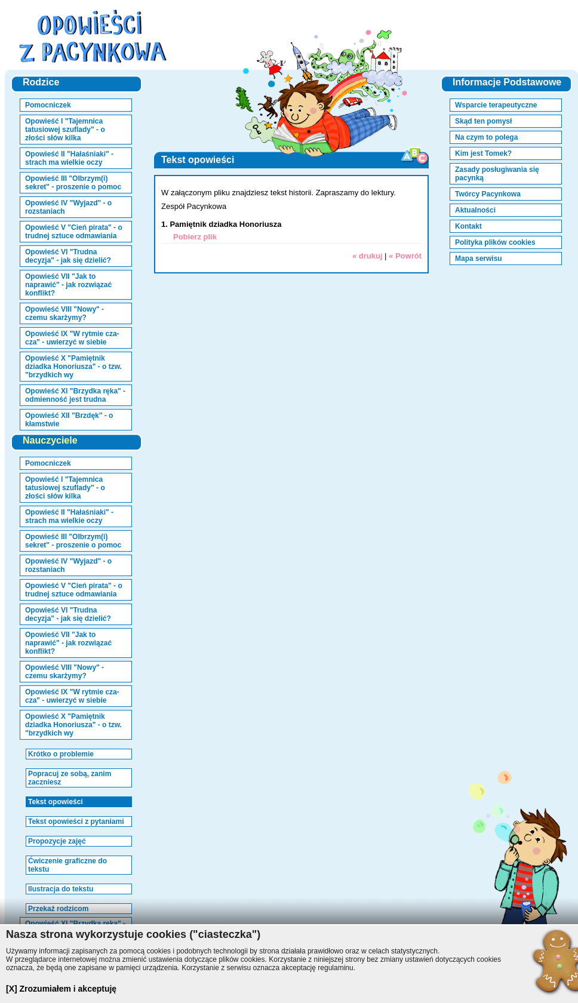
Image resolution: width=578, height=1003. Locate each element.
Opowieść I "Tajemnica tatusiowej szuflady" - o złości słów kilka (65, 129)
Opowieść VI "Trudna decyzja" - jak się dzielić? (68, 256)
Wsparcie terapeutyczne (496, 105)
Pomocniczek (48, 105)
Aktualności (475, 210)
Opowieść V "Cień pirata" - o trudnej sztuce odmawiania (73, 231)
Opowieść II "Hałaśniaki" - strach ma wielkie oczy (69, 158)
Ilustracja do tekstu (60, 889)
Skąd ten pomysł (483, 121)
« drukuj (367, 255)
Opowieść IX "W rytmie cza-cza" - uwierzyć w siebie (72, 338)
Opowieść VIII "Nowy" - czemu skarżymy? (64, 313)
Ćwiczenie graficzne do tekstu (67, 865)
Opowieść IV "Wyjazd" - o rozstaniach (68, 207)
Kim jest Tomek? (483, 153)
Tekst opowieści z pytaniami (76, 821)
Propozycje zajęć (57, 841)
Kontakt (468, 226)
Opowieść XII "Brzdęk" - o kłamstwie (69, 419)
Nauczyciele (50, 440)
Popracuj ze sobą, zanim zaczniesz (69, 778)
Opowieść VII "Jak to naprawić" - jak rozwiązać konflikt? (68, 284)
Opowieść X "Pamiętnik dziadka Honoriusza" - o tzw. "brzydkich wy (73, 366)
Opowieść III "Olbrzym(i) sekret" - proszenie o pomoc (73, 182)
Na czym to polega (486, 137)
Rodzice (41, 82)
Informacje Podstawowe (507, 82)
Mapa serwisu (478, 258)
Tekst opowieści (55, 802)
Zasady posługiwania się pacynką (497, 173)
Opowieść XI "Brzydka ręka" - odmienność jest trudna (75, 395)
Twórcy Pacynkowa (488, 194)
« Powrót (405, 255)
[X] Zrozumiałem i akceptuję (61, 988)
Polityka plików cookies (495, 242)
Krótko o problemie (61, 754)
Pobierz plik (195, 236)
